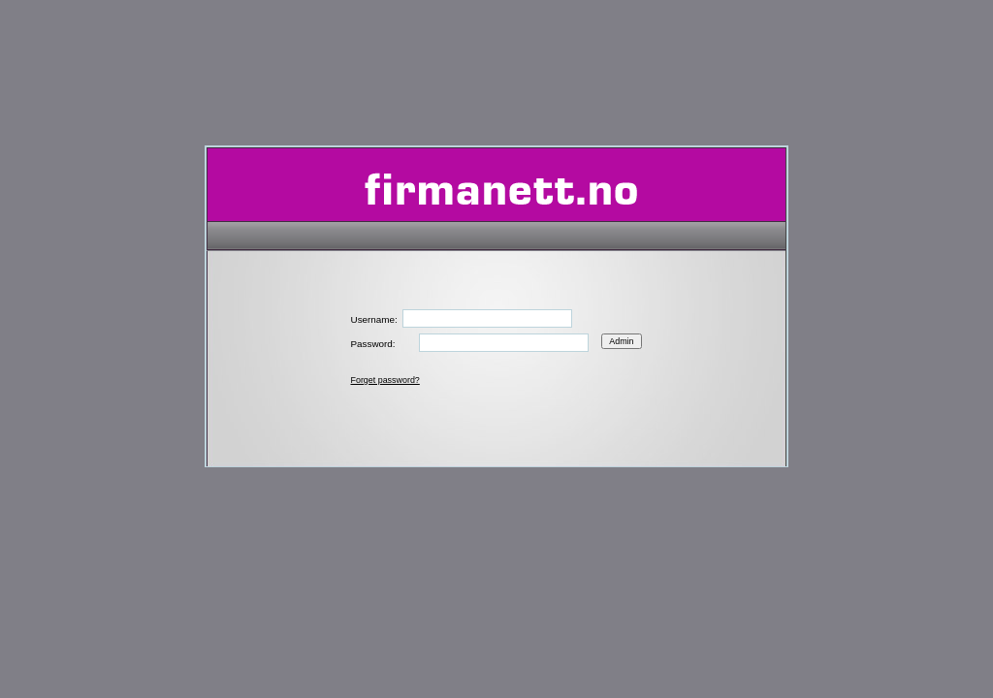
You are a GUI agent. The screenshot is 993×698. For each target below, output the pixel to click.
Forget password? (385, 380)
